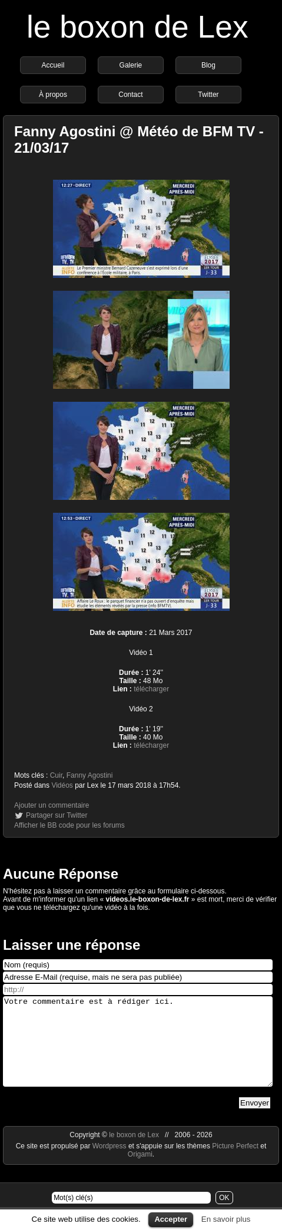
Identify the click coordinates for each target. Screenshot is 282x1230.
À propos (53, 94)
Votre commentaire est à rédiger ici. (138, 1050)
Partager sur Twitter (56, 815)
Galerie (131, 65)
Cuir (56, 775)
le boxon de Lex (137, 26)
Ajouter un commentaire (51, 805)
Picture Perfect (235, 1164)
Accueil (53, 65)
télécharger (151, 689)
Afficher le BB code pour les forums (69, 825)
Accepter (170, 1219)
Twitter (208, 94)
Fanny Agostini (90, 775)
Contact (130, 94)
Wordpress (110, 1164)
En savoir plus (226, 1219)
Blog (208, 65)
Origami (140, 1172)
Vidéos (61, 785)
